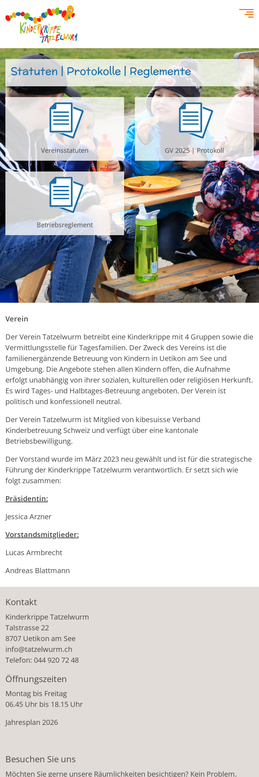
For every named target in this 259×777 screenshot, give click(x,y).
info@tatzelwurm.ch (38, 649)
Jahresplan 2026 (31, 722)
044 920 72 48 (56, 660)
